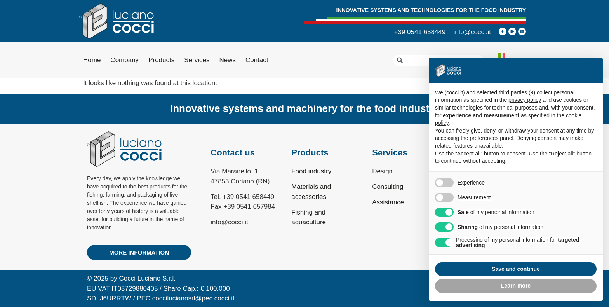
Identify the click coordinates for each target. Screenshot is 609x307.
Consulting (387, 186)
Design (382, 171)
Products (161, 60)
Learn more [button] (516, 286)
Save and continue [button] (516, 269)
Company (124, 60)
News (227, 60)
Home (92, 60)
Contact (256, 60)
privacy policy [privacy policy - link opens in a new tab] (524, 100)
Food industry (311, 171)
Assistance (388, 202)
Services (196, 60)
